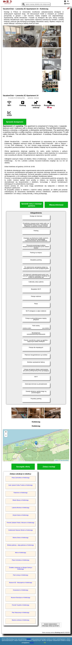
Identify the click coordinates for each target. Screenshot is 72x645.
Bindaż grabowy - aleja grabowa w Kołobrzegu (20, 545)
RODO (32, 642)
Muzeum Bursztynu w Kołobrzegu (20, 597)
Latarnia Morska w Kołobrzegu (20, 507)
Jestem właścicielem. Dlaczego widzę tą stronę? (50, 624)
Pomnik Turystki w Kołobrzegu (20, 605)
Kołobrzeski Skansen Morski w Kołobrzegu (20, 530)
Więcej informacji (56, 205)
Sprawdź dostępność (14, 122)
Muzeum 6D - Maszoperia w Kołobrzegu (20, 582)
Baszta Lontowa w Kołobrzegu (20, 620)
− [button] (6, 435)
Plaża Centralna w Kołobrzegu (20, 560)
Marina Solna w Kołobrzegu (20, 537)
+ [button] (6, 432)
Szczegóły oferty (23, 467)
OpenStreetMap (64, 460)
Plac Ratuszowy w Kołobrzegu (20, 612)
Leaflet (56, 460)
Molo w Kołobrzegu (20, 552)
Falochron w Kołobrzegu (21, 492)
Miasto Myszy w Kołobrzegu (21, 500)
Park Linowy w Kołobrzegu (20, 575)
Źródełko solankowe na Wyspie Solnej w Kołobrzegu (20, 568)
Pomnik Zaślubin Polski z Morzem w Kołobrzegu (20, 522)
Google (29, 639)
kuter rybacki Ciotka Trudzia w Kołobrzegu (20, 485)
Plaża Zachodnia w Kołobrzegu (20, 477)
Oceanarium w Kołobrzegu (20, 590)
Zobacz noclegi (49, 467)
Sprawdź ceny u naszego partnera (31, 205)
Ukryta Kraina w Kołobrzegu (21, 515)
